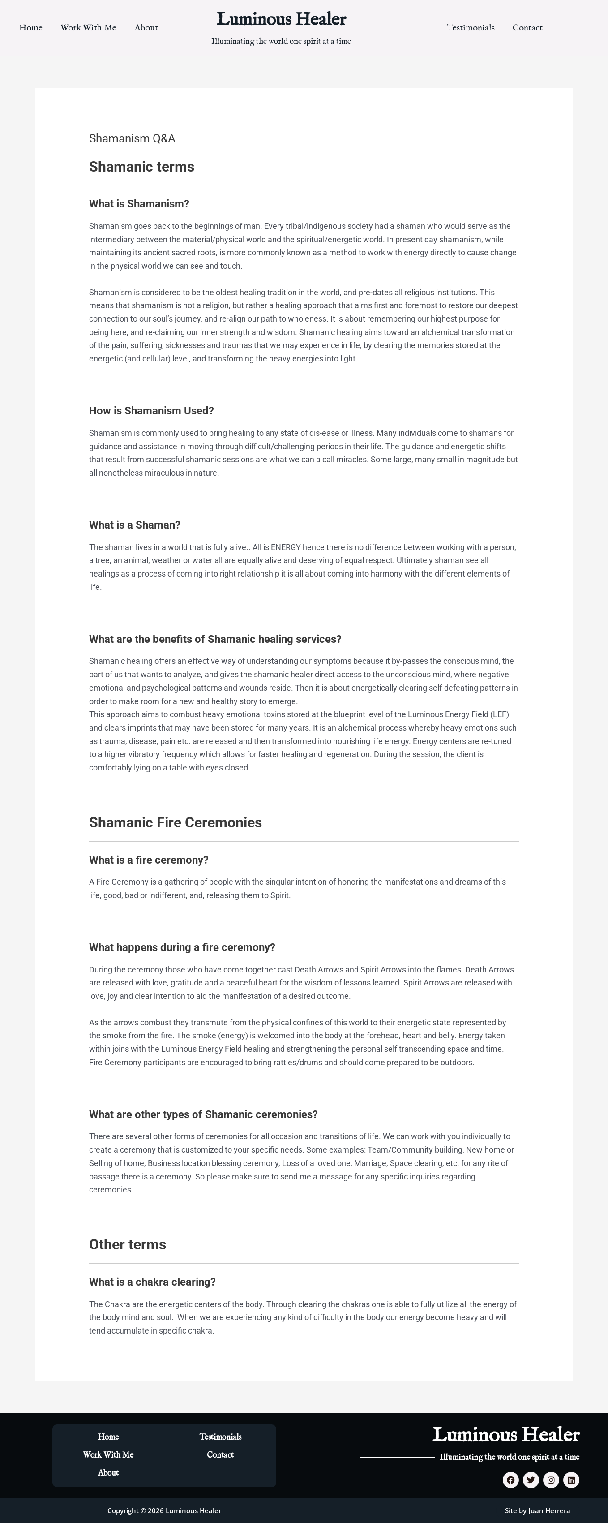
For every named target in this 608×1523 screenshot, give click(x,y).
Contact (528, 28)
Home (31, 28)
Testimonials (471, 28)
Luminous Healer (281, 20)
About (146, 28)
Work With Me (88, 28)
